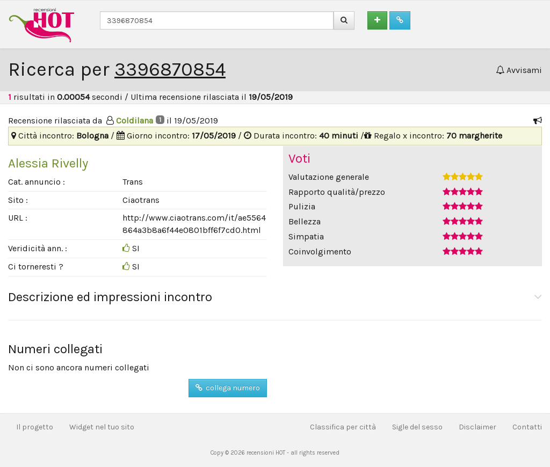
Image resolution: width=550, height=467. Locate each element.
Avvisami (519, 70)
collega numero (228, 387)
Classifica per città (343, 427)
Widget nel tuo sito (101, 427)
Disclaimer (477, 427)
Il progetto (34, 427)
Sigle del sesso (417, 427)
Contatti (527, 427)
